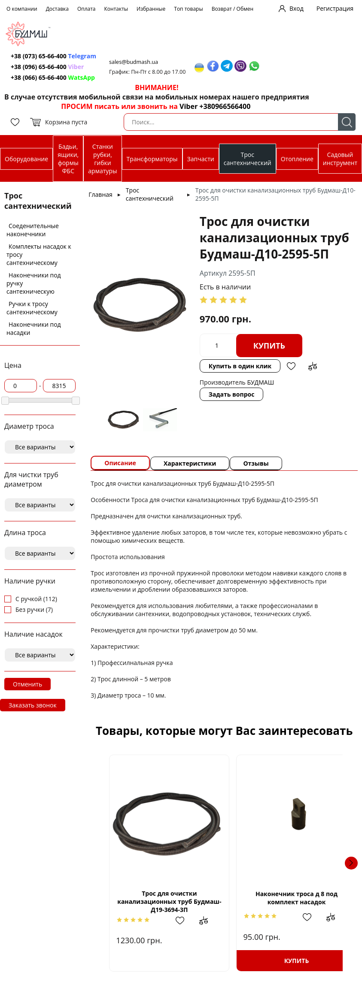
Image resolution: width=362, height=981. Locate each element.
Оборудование (26, 159)
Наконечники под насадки (33, 328)
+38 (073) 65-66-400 (39, 56)
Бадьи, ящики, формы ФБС (68, 158)
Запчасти (200, 159)
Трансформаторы (152, 159)
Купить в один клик (240, 366)
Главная (100, 194)
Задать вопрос (232, 394)
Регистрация (334, 8)
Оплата (86, 8)
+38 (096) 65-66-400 (39, 67)
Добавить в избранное (291, 366)
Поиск (347, 122)
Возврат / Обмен (233, 8)
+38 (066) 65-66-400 (39, 77)
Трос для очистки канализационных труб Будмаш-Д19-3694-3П (165, 901)
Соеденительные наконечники (32, 230)
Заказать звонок (33, 705)
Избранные (151, 8)
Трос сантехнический (247, 158)
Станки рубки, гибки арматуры (102, 158)
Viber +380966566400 (214, 106)
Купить (269, 345)
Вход (296, 8)
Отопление (297, 159)
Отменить (27, 684)
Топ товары (188, 8)
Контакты (116, 8)
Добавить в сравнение (312, 366)
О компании (21, 8)
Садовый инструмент (340, 158)
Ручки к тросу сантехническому (32, 308)
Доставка (57, 8)
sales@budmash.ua (133, 62)
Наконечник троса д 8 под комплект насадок (283, 898)
